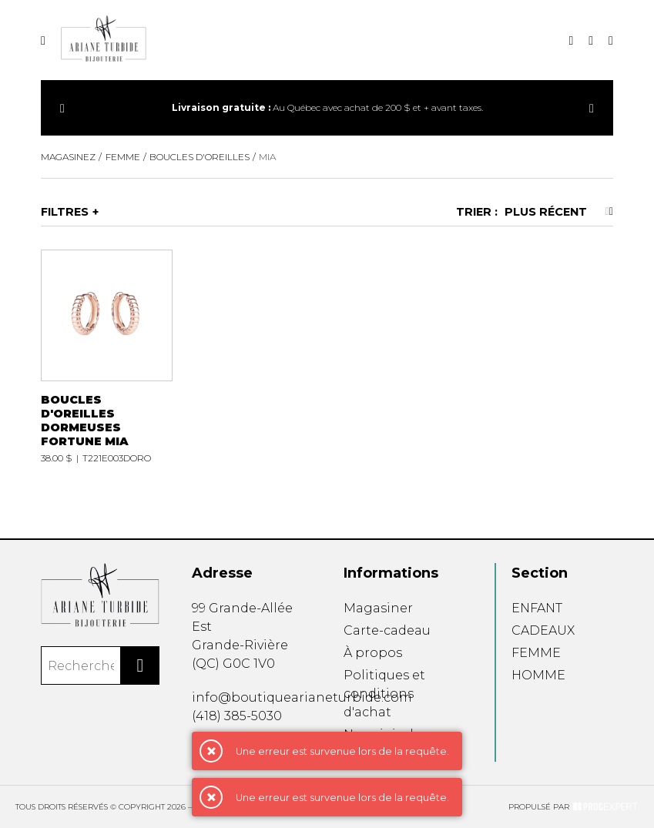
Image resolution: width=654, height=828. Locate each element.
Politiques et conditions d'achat (384, 693)
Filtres (65, 212)
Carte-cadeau (387, 630)
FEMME (536, 652)
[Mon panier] (611, 40)
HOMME (538, 675)
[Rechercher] (140, 665)
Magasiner (378, 608)
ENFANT (536, 608)
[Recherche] (570, 40)
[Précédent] (62, 108)
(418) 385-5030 (237, 716)
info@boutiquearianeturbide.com (302, 697)
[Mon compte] (591, 40)
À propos (373, 652)
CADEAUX (543, 630)
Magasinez (68, 157)
